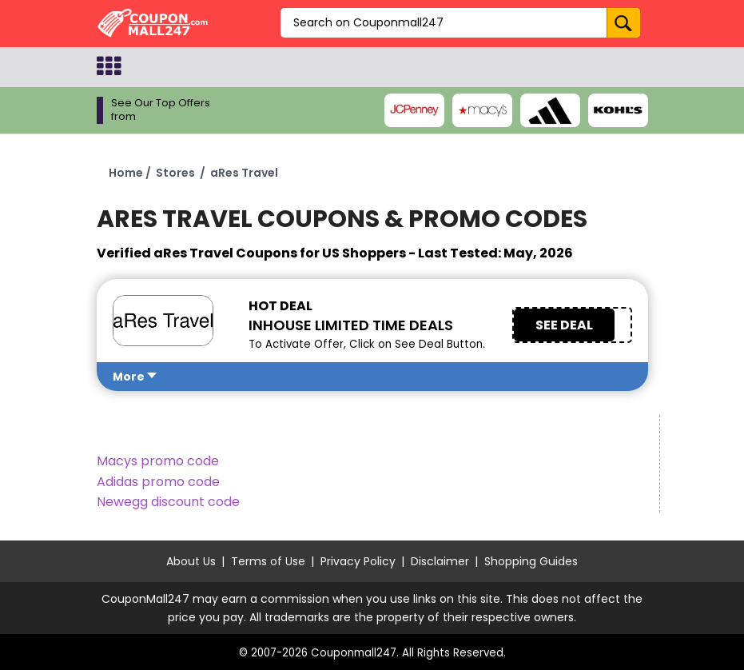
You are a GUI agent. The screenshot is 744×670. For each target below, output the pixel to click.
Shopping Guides (531, 561)
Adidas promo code (158, 482)
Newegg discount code (168, 502)
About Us (191, 561)
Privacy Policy (358, 561)
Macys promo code (158, 461)
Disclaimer (440, 561)
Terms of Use (268, 561)
